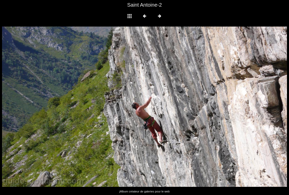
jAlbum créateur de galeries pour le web (144, 191)
